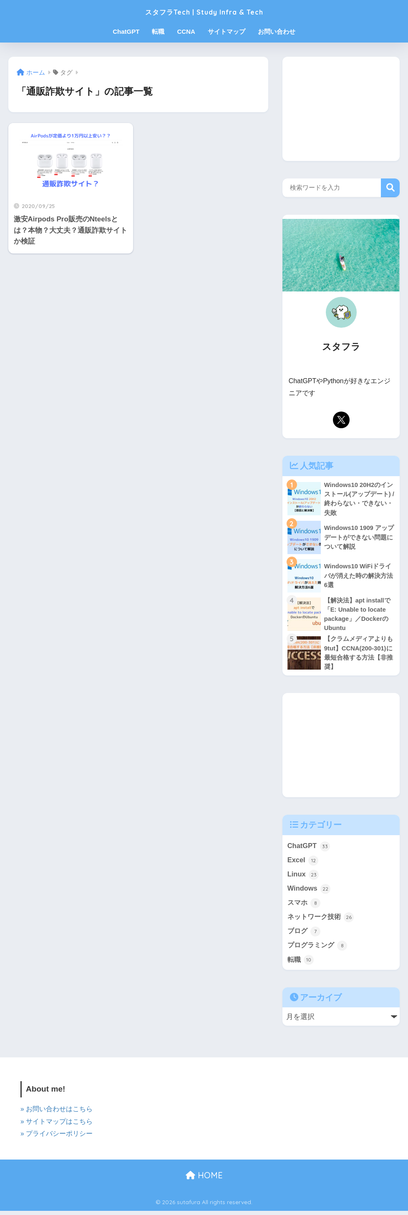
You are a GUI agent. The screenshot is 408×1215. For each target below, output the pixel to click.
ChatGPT (126, 31)
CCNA (186, 31)
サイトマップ (226, 31)
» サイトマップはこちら (56, 1125)
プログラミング (318, 949)
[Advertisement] (341, 109)
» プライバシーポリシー (56, 1137)
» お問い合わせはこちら (56, 1113)
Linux (303, 877)
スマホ (304, 906)
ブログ (304, 935)
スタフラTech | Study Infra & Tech (204, 11)
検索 (390, 187)
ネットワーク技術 (322, 920)
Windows (309, 891)
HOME (204, 1179)
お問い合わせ (276, 31)
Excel (303, 863)
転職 (158, 31)
